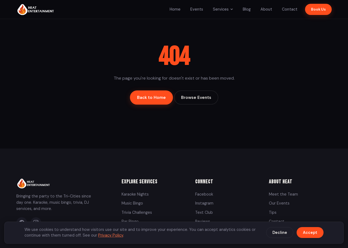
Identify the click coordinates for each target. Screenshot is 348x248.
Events (196, 9)
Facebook (204, 194)
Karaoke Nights (135, 194)
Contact (289, 9)
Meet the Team (283, 194)
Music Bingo (132, 203)
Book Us (318, 9)
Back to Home (151, 97)
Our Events (279, 203)
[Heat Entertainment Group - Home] (36, 9)
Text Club (204, 212)
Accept (310, 232)
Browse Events (196, 97)
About (266, 9)
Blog (247, 9)
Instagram (204, 203)
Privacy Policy (110, 235)
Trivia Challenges (137, 212)
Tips (272, 212)
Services (223, 9)
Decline (279, 232)
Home (175, 9)
